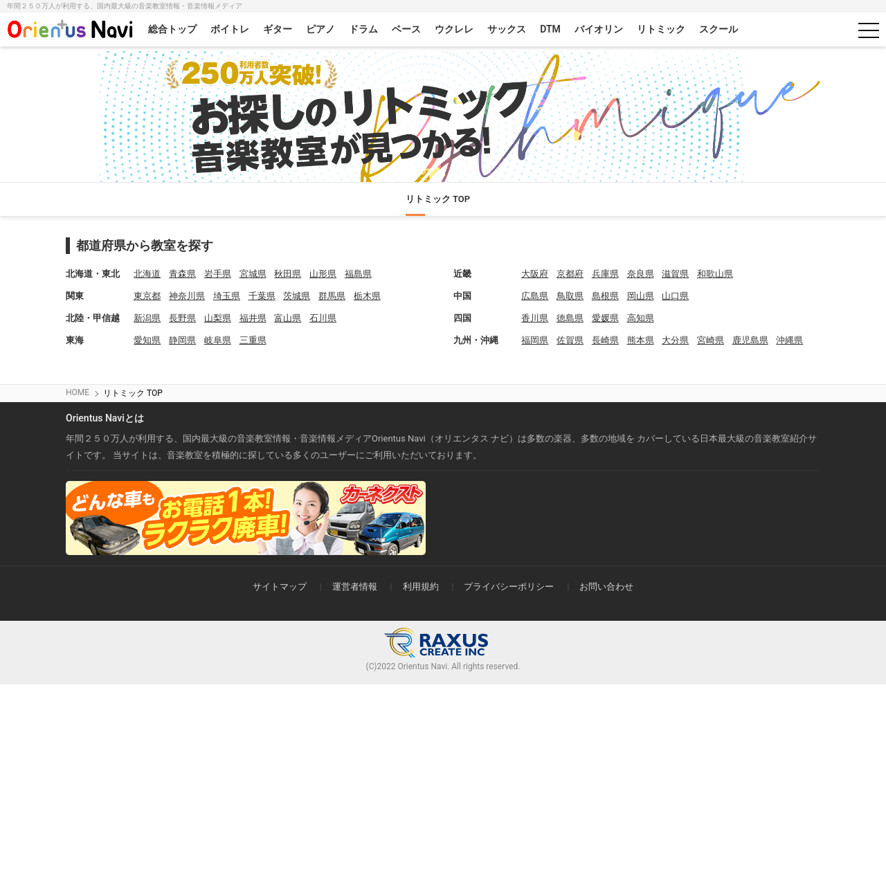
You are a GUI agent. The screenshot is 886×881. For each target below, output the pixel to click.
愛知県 (147, 340)
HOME (77, 392)
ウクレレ (454, 29)
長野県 (182, 318)
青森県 (182, 274)
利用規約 (421, 586)
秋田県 (287, 274)
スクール (718, 29)
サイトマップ (280, 586)
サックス (506, 29)
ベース (406, 29)
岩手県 (217, 274)
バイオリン (599, 29)
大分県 (675, 340)
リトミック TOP (438, 199)
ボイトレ (229, 29)
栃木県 (367, 296)
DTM (550, 29)
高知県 (640, 318)
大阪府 (534, 274)
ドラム (363, 29)
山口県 (675, 296)
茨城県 (296, 296)
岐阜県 (217, 340)
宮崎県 (710, 340)
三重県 (252, 340)
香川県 (534, 318)
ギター (277, 29)
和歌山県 (715, 274)
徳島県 (570, 318)
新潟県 (147, 318)
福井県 (252, 318)
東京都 (147, 296)
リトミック (661, 29)
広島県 (534, 296)
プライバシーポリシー (509, 586)
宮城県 (252, 274)
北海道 (147, 274)
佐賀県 (570, 340)
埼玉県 (226, 296)
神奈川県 (187, 296)
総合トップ (172, 29)
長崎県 (605, 340)
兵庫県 (605, 274)
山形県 (322, 274)
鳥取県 (570, 296)
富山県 (287, 318)
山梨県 (217, 318)
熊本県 (640, 340)
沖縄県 (789, 340)
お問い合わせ (606, 586)
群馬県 (331, 296)
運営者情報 (354, 586)
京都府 (570, 274)
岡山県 (640, 296)
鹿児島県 (750, 340)
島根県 (605, 296)
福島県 (358, 274)
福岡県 (534, 340)
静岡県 (182, 340)
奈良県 (640, 274)
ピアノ (320, 29)
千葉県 (261, 296)
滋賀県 (675, 274)
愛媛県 (605, 318)
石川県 (322, 318)
